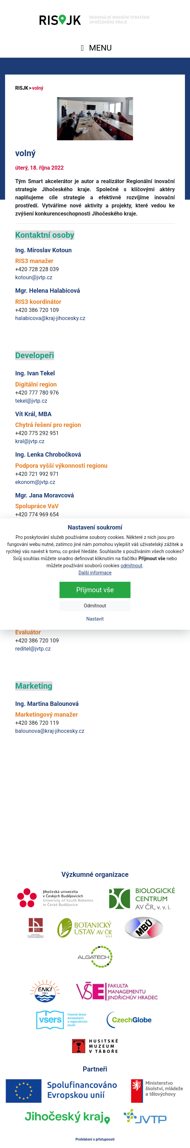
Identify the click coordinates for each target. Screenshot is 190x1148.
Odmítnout (95, 605)
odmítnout (131, 565)
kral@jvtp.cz (30, 441)
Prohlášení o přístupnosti (95, 1139)
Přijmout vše (95, 590)
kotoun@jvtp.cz (33, 277)
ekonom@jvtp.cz (35, 482)
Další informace (95, 572)
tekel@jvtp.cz (31, 401)
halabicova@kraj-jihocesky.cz (50, 318)
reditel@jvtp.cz (33, 648)
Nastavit (95, 619)
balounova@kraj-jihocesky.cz (49, 731)
